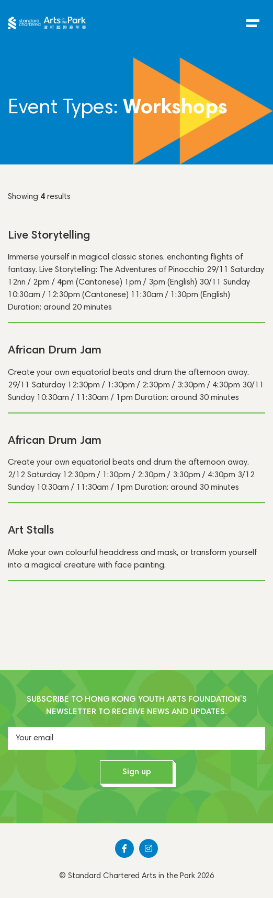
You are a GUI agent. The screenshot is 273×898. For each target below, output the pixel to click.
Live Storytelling (49, 236)
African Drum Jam (54, 351)
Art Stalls (31, 531)
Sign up (136, 772)
